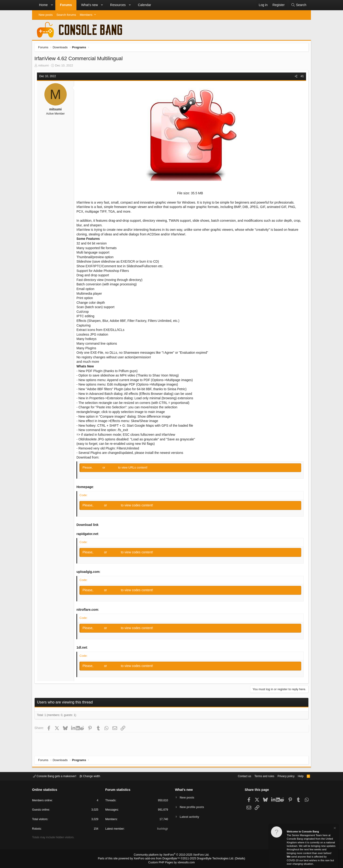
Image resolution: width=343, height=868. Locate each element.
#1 (301, 77)
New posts (46, 15)
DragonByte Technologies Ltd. (212, 859)
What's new (89, 5)
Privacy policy (282, 776)
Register (113, 468)
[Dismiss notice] (334, 828)
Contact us (237, 776)
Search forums (66, 15)
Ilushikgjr (162, 829)
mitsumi (45, 66)
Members (86, 15)
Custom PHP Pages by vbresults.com (171, 862)
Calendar (144, 5)
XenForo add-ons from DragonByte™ (158, 859)
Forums (66, 5)
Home (43, 5)
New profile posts (192, 807)
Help (298, 776)
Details (234, 859)
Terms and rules (258, 776)
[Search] (299, 5)
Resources (118, 5)
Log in (99, 468)
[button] (51, 5)
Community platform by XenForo (171, 855)
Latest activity (190, 817)
